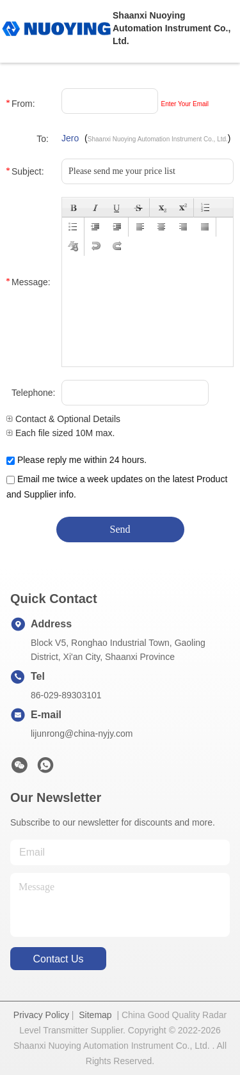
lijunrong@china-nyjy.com (81, 733)
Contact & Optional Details (63, 419)
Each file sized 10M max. (60, 433)
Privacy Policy (41, 1015)
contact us (58, 958)
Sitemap (95, 1015)
